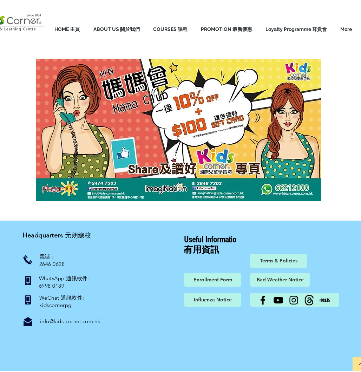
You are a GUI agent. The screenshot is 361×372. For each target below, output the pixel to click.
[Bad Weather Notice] (280, 280)
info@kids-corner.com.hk (70, 321)
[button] (116, 29)
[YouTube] (278, 300)
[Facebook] (263, 300)
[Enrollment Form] (212, 280)
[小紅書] (324, 300)
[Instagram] (294, 300)
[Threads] (309, 300)
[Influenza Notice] (212, 300)
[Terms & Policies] (278, 261)
